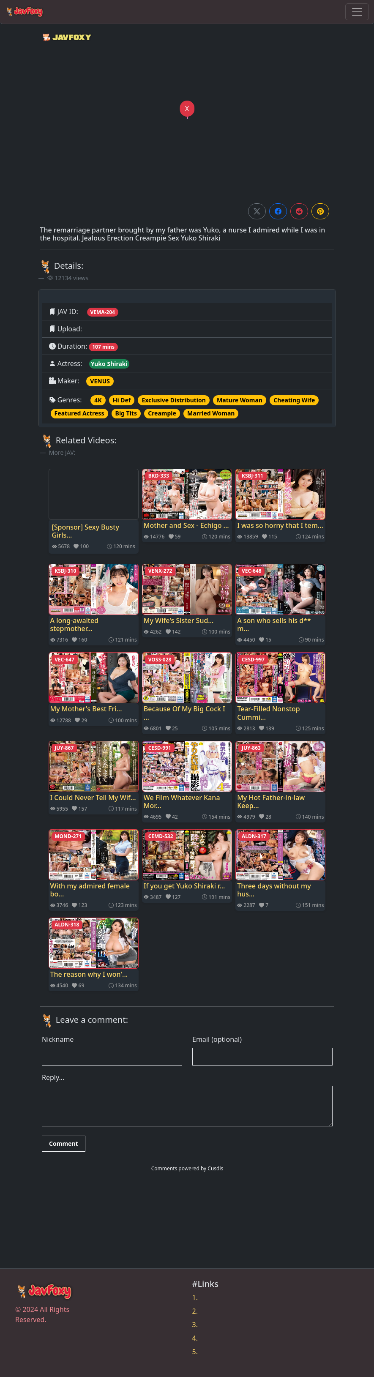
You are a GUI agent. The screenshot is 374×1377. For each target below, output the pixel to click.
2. (195, 1311)
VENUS (100, 381)
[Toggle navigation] (357, 11)
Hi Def (122, 400)
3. (195, 1324)
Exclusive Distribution (173, 400)
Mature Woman (239, 400)
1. (195, 1297)
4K (97, 400)
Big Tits (126, 413)
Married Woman (211, 413)
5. (195, 1351)
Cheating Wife (294, 400)
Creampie (162, 413)
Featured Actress (79, 413)
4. (195, 1338)
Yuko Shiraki (109, 364)
